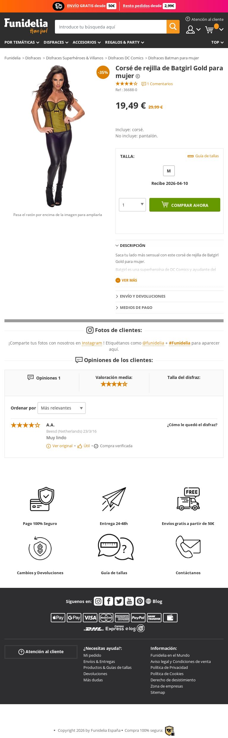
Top (215, 42)
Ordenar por (23, 408)
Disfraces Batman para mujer (173, 58)
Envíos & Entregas (99, 661)
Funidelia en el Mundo (170, 655)
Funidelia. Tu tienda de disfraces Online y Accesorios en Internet (26, 26)
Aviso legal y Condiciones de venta (181, 661)
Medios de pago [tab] (136, 307)
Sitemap (158, 692)
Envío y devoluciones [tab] (142, 296)
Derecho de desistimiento (173, 680)
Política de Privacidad (169, 667)
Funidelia (12, 58)
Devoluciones (95, 673)
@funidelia (153, 343)
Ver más (129, 280)
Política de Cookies (167, 673)
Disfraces (54, 42)
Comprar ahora (189, 205)
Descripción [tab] (132, 245)
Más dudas (93, 680)
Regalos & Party (122, 42)
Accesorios (84, 42)
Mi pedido (92, 655)
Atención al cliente (41, 652)
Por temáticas (19, 42)
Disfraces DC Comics (125, 58)
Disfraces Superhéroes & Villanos (74, 58)
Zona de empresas (167, 686)
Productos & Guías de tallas (107, 667)
